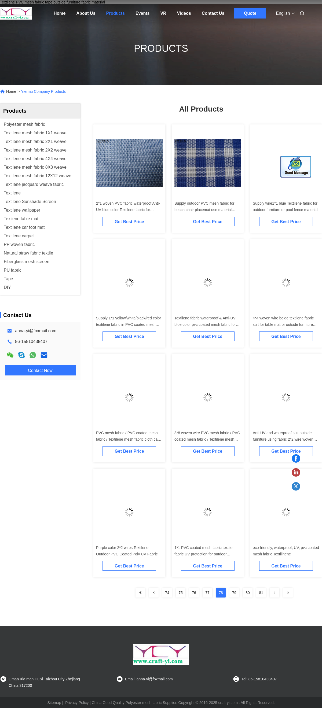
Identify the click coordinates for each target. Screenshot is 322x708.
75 (180, 593)
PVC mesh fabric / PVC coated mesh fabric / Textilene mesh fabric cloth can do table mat (128, 439)
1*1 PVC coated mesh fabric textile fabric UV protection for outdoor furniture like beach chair (203, 554)
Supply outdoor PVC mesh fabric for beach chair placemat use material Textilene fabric (204, 209)
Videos (184, 13)
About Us (85, 13)
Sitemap (54, 702)
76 (194, 593)
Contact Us (213, 13)
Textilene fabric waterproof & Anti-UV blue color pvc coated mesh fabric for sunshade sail (205, 324)
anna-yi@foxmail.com (35, 331)
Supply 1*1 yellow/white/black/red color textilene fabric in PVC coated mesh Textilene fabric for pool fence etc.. (128, 324)
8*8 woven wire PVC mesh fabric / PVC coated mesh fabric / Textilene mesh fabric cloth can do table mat (207, 439)
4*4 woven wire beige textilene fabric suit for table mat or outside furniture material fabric (283, 324)
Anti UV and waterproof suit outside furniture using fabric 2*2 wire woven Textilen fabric (283, 439)
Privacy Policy (77, 702)
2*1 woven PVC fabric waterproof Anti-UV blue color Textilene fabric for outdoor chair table (128, 209)
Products (115, 13)
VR (163, 13)
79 (234, 593)
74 (167, 593)
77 (207, 593)
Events (142, 13)
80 (248, 593)
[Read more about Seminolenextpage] (140, 593)
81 (261, 593)
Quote (250, 13)
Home (59, 13)
